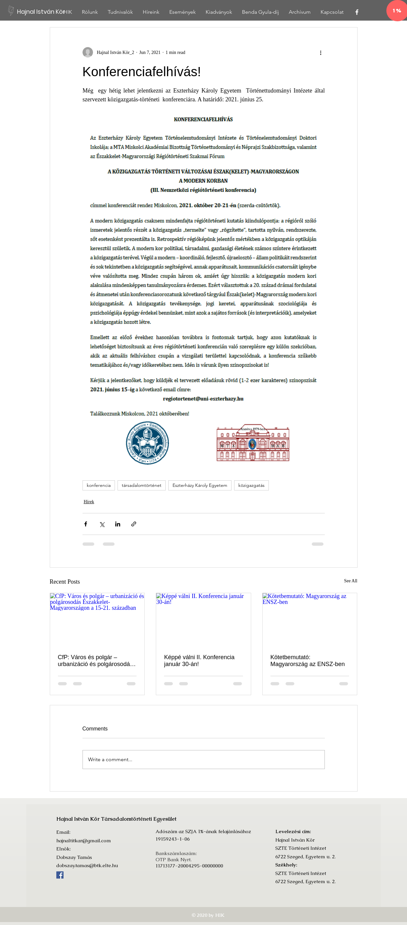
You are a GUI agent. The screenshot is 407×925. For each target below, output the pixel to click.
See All (351, 580)
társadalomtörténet (141, 485)
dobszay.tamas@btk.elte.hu (87, 865)
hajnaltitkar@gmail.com (83, 840)
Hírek (89, 501)
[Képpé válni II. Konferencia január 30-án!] (203, 619)
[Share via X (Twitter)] (102, 524)
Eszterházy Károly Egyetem (200, 485)
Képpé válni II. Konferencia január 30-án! (199, 660)
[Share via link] (134, 524)
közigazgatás (251, 485)
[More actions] (321, 52)
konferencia (99, 485)
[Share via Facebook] (86, 524)
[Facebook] (60, 875)
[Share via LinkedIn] (118, 524)
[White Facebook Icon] (357, 12)
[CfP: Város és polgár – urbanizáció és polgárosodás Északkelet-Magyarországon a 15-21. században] (97, 619)
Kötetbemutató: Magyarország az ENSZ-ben (307, 660)
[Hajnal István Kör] (44, 11)
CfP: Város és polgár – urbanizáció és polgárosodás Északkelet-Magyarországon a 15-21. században (95, 661)
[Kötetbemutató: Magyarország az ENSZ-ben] (310, 619)
